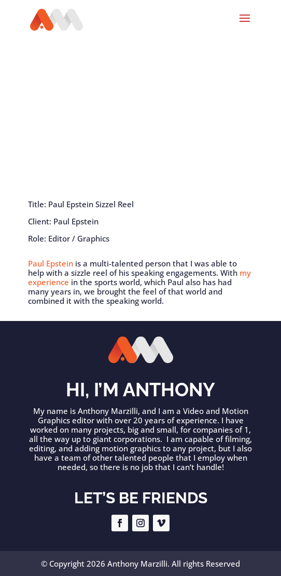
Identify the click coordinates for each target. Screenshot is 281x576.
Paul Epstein (50, 263)
